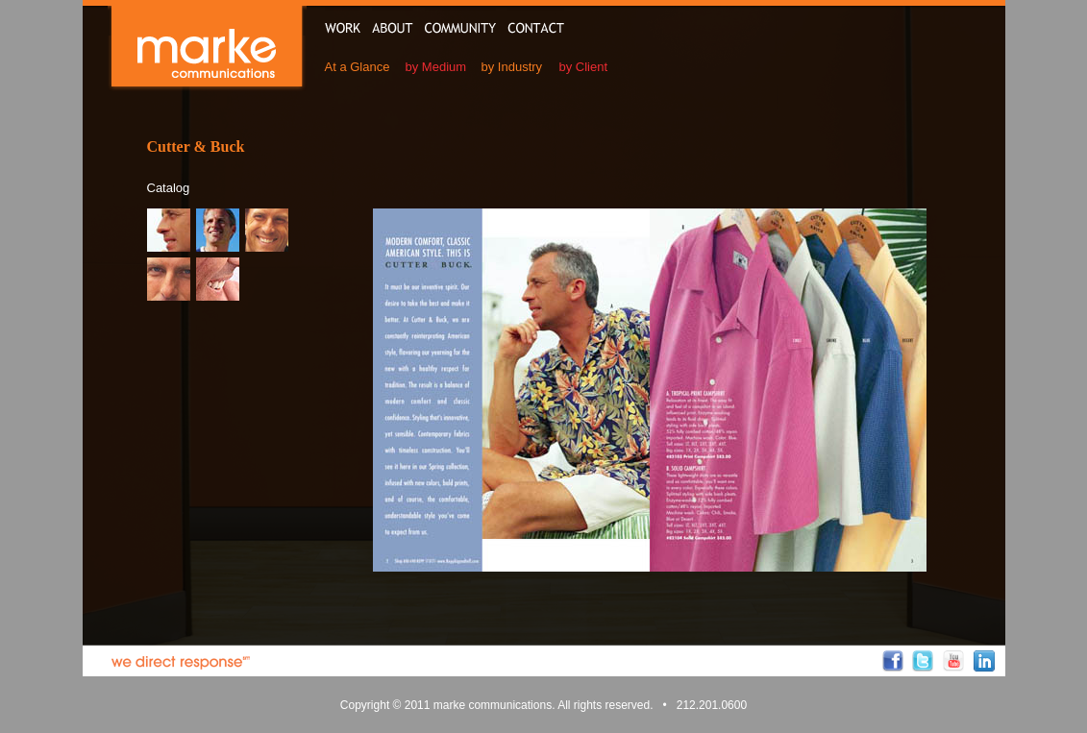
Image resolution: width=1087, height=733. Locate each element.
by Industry (512, 67)
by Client (583, 67)
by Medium (436, 67)
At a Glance (357, 67)
